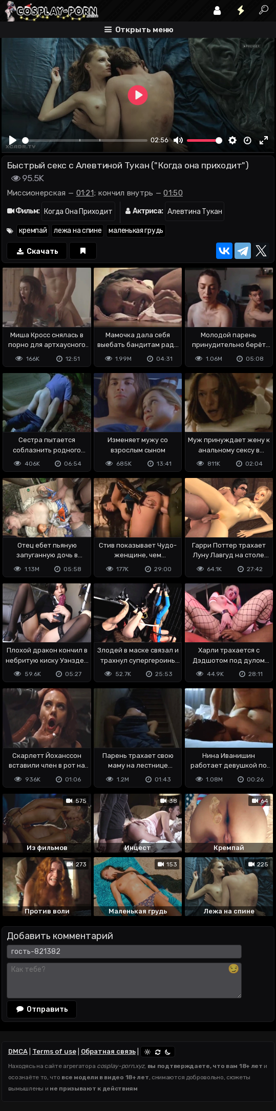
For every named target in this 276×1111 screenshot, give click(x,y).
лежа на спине (77, 230)
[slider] (85, 140)
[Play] (13, 140)
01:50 (173, 193)
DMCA (18, 1051)
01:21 (85, 193)
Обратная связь (108, 1051)
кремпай (33, 230)
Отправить (42, 1009)
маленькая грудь (136, 230)
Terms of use (54, 1051)
